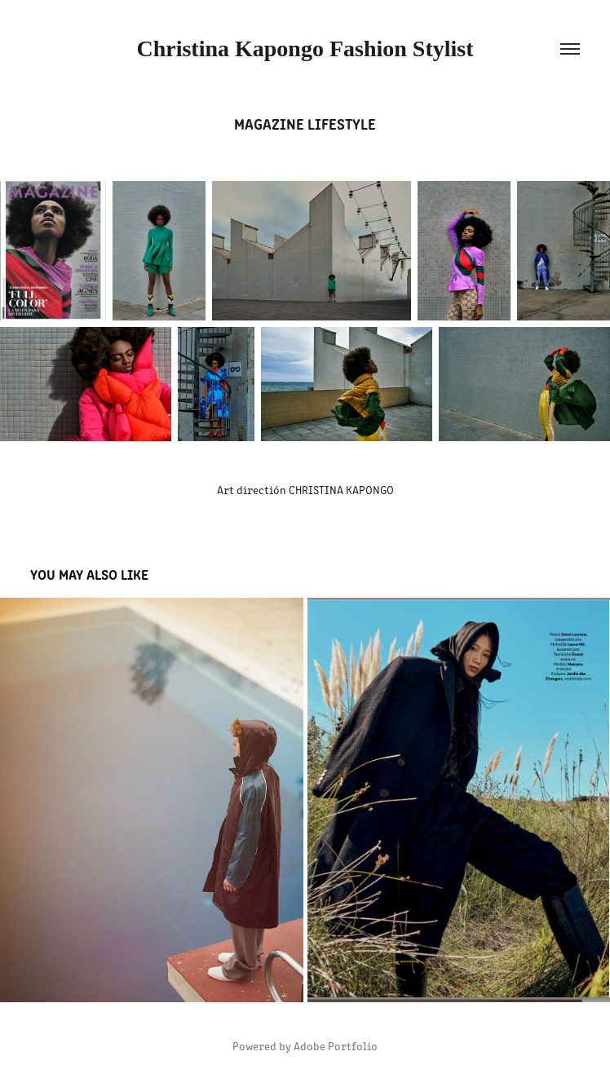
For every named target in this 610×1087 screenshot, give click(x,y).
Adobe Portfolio (336, 1046)
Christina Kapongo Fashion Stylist (304, 48)
